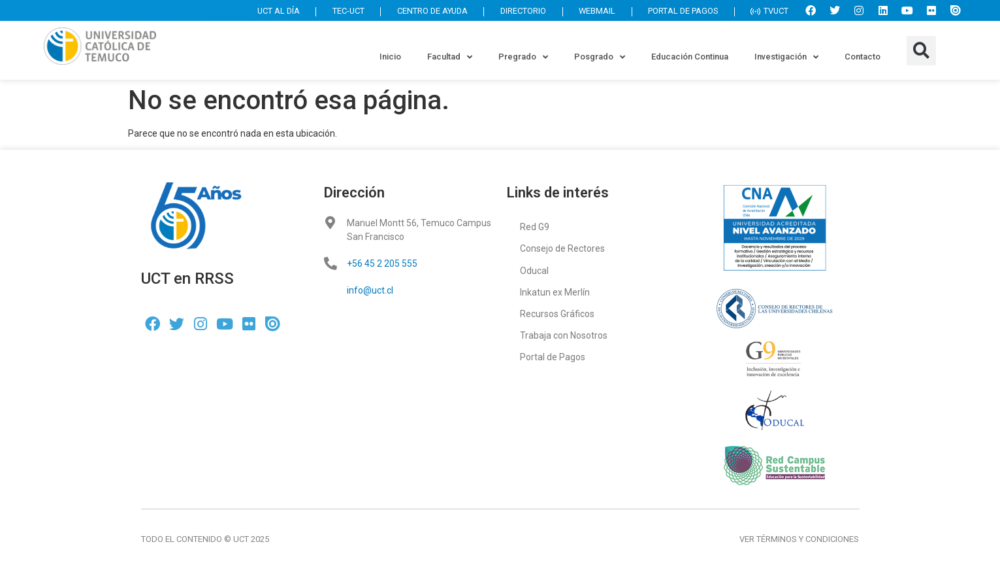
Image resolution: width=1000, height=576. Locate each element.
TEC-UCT (333, 12)
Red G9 (534, 227)
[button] (921, 50)
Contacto (862, 56)
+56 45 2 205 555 (382, 263)
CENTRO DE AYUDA (420, 12)
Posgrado (599, 57)
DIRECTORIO (514, 12)
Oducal (534, 270)
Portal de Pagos (552, 356)
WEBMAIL (590, 12)
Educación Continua (689, 56)
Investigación (786, 57)
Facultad (449, 57)
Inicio (390, 56)
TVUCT (768, 12)
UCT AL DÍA (260, 12)
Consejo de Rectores (562, 248)
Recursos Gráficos (557, 313)
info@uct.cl (370, 290)
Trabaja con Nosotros (563, 335)
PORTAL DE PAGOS (679, 12)
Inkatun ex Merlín (555, 291)
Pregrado (523, 57)
